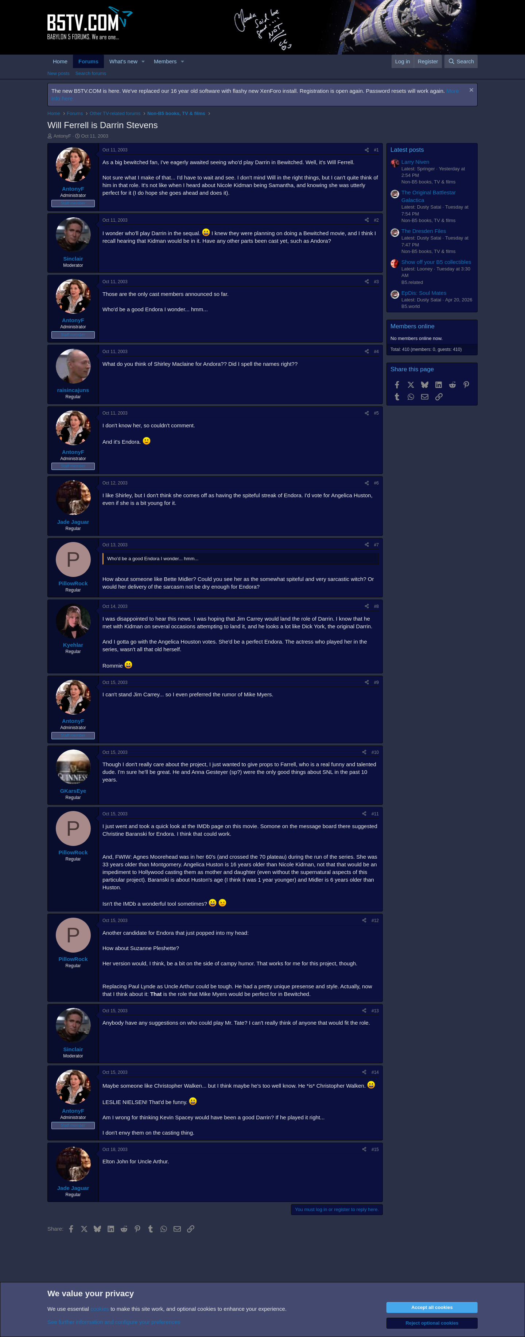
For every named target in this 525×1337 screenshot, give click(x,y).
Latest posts (407, 149)
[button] (143, 61)
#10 (375, 752)
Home (60, 61)
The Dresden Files (423, 231)
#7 (376, 544)
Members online (412, 326)
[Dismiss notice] (470, 91)
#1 (376, 150)
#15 (375, 1149)
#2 (376, 220)
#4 (376, 351)
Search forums (90, 73)
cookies (99, 1309)
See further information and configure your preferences (113, 1322)
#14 (375, 1072)
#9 (376, 682)
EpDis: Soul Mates (423, 293)
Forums (88, 61)
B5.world (410, 306)
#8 (376, 606)
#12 (375, 920)
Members (165, 61)
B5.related (412, 282)
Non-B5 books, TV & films (428, 182)
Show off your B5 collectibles (436, 262)
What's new (123, 61)
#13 (375, 1010)
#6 (376, 483)
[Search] (461, 61)
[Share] (367, 150)
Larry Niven (415, 162)
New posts (58, 73)
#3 (376, 281)
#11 (375, 813)
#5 (376, 413)
